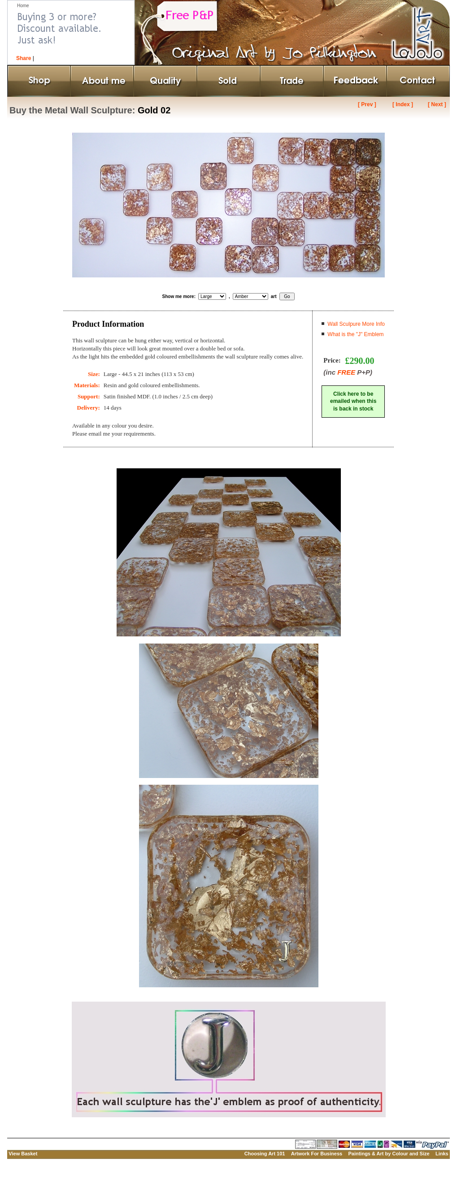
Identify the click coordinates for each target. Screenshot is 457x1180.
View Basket (23, 1153)
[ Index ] (402, 104)
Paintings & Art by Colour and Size (388, 1153)
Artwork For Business (316, 1153)
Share (23, 58)
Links (441, 1153)
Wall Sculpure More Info (356, 324)
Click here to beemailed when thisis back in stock (353, 401)
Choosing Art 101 (264, 1153)
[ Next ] (437, 104)
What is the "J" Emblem (355, 334)
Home (23, 5)
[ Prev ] (367, 104)
